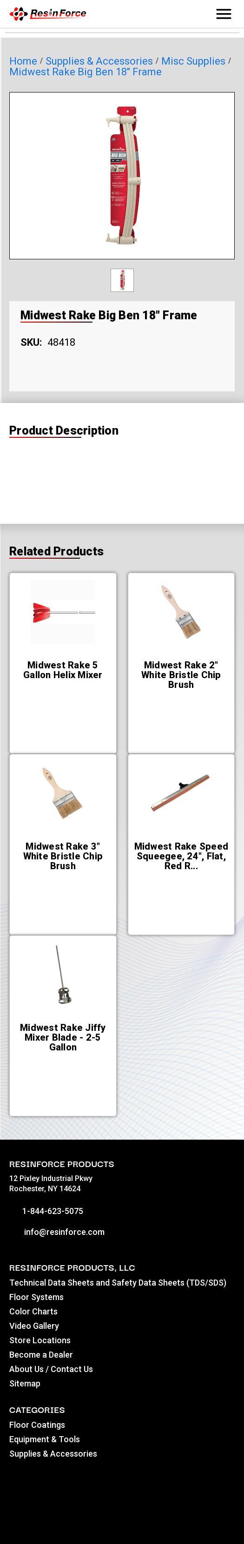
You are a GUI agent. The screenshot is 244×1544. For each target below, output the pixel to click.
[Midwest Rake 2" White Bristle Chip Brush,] (181, 675)
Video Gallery (34, 1326)
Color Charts (33, 1311)
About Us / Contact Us (51, 1369)
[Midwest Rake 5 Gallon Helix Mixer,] (63, 670)
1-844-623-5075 (46, 1211)
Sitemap (24, 1383)
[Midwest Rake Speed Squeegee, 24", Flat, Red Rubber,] (181, 856)
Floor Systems (36, 1297)
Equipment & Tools (44, 1439)
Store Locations (40, 1340)
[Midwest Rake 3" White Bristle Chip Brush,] (63, 856)
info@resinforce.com (57, 1232)
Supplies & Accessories (53, 1453)
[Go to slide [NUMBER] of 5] (110, 1128)
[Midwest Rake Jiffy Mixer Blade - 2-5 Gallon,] (63, 1037)
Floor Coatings (37, 1425)
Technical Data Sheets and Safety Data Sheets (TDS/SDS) (117, 1282)
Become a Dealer (41, 1354)
